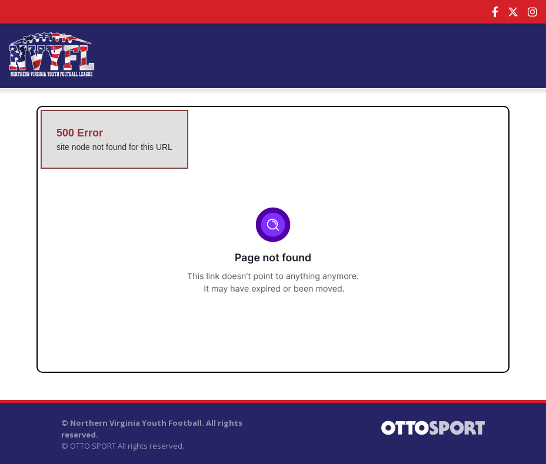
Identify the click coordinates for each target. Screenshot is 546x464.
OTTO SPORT (93, 445)
